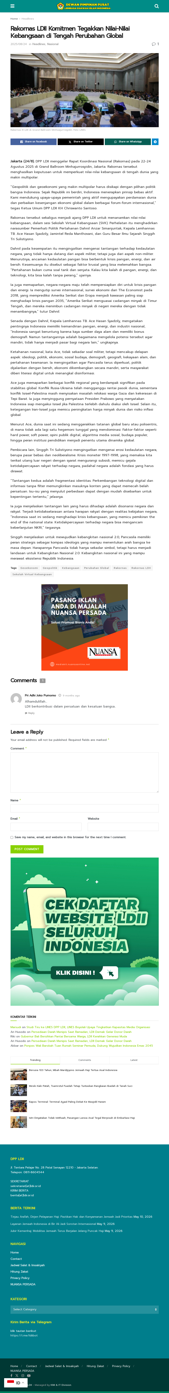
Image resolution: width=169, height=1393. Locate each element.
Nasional (52, 44)
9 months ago (71, 695)
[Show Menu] (12, 6)
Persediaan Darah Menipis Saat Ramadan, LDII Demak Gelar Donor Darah (81, 1033)
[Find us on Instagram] (22, 1377)
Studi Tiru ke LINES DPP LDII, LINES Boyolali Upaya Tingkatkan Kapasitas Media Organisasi (88, 1029)
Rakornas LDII (141, 568)
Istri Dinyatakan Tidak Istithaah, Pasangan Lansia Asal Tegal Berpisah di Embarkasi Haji (82, 1119)
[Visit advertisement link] (84, 933)
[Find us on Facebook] (11, 1377)
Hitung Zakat (19, 1273)
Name (15, 801)
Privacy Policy (19, 1280)
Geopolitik (50, 568)
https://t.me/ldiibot (24, 1337)
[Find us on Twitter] (17, 1377)
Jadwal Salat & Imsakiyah (27, 1267)
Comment (18, 749)
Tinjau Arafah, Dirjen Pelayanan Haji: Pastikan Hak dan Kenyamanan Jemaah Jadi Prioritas (71, 1218)
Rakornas (120, 568)
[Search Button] (157, 6)
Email (15, 820)
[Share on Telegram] (155, 141)
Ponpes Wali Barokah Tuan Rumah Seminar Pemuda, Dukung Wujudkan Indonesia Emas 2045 (88, 1047)
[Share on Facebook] (33, 141)
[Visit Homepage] (84, 6)
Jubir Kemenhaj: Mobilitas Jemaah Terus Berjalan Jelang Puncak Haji (57, 1232)
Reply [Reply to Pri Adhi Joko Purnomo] (31, 713)
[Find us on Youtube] (28, 1377)
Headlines (28, 19)
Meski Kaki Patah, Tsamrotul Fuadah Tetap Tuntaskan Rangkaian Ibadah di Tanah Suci (80, 1087)
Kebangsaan (70, 568)
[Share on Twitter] (81, 141)
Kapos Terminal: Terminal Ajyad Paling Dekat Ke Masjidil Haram (67, 1103)
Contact (16, 1260)
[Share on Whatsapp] (128, 141)
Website (93, 820)
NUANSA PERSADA (22, 1286)
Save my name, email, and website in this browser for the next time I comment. (70, 839)
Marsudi (15, 1029)
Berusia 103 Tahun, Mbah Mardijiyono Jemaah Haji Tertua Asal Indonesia (73, 1072)
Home (14, 19)
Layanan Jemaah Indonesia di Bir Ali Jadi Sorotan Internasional (53, 1225)
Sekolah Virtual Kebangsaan (32, 574)
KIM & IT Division (61, 1386)
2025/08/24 (18, 44)
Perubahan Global (96, 568)
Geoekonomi (29, 568)
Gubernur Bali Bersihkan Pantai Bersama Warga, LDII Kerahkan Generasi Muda (74, 1038)
